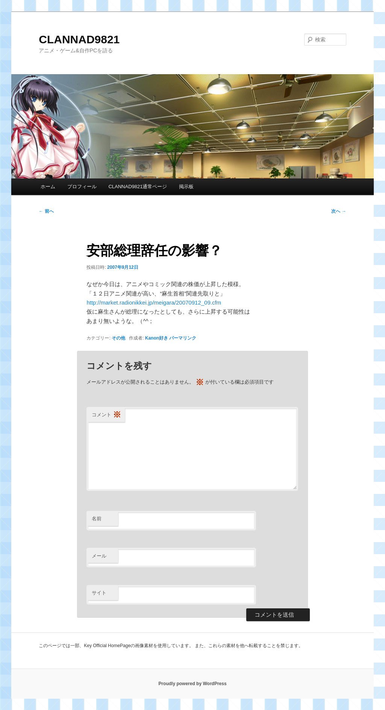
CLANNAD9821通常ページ (137, 186)
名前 (97, 518)
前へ (46, 211)
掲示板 (186, 186)
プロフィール (82, 186)
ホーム (48, 186)
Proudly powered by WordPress (192, 683)
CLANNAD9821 (79, 39)
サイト (99, 593)
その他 (118, 338)
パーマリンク (182, 338)
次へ (338, 211)
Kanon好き (156, 338)
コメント (106, 415)
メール (99, 556)
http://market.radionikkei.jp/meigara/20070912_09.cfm (153, 302)
